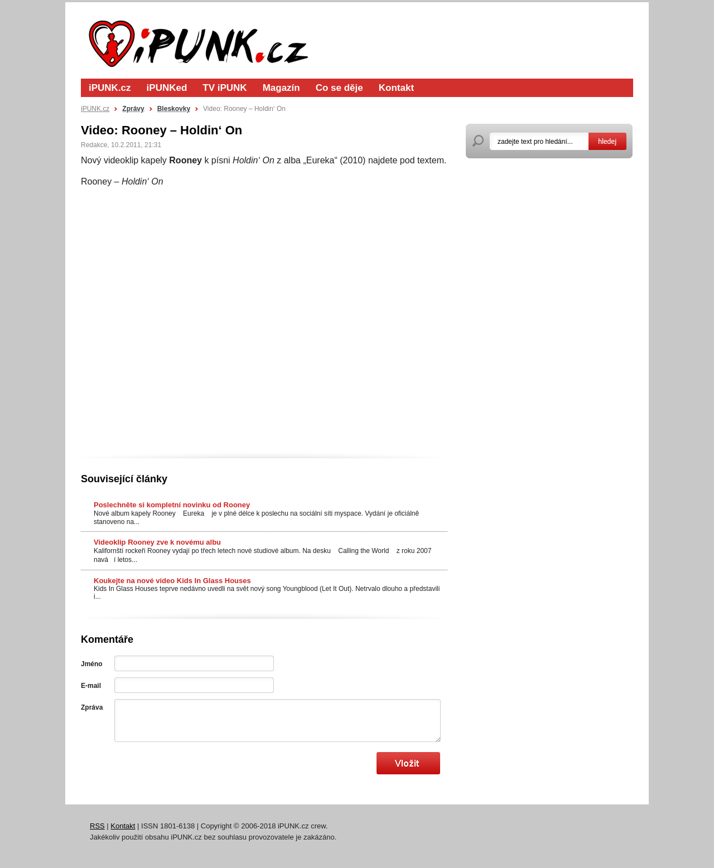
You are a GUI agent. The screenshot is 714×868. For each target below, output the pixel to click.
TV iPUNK (224, 88)
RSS (97, 826)
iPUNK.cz (110, 88)
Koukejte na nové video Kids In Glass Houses (172, 580)
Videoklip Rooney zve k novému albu (157, 542)
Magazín (281, 88)
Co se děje (339, 88)
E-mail (91, 686)
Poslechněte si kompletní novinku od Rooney (172, 505)
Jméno (92, 664)
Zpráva (92, 707)
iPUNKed (167, 88)
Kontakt (396, 88)
